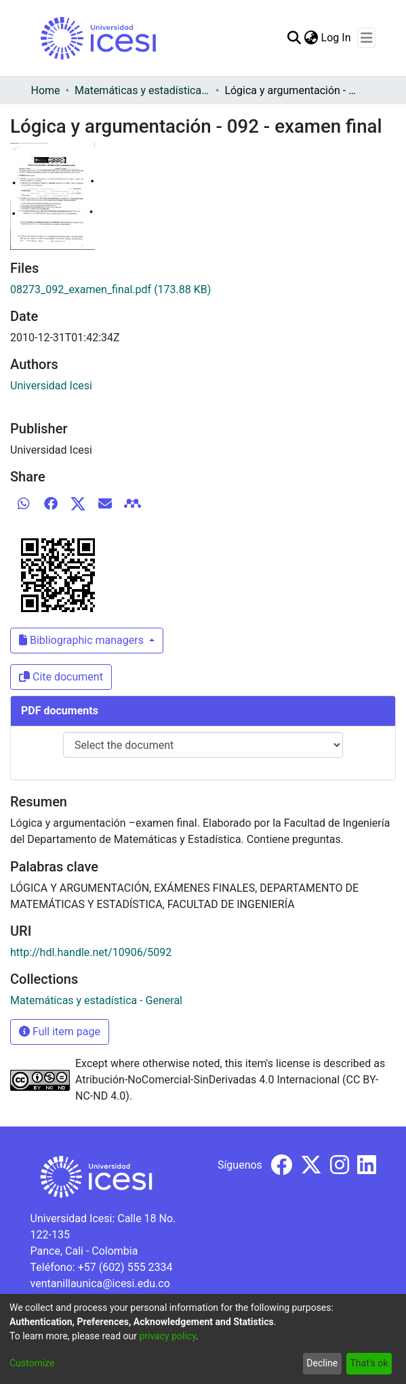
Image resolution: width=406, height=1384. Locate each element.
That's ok (369, 1363)
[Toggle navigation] (366, 38)
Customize (31, 1363)
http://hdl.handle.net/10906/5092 (90, 952)
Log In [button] (336, 37)
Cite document (61, 676)
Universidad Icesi (51, 385)
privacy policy (167, 1336)
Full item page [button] (59, 1031)
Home (45, 90)
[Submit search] (294, 38)
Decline (322, 1363)
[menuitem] (311, 38)
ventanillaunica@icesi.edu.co (100, 1283)
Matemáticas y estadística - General (142, 90)
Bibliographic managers (82, 640)
